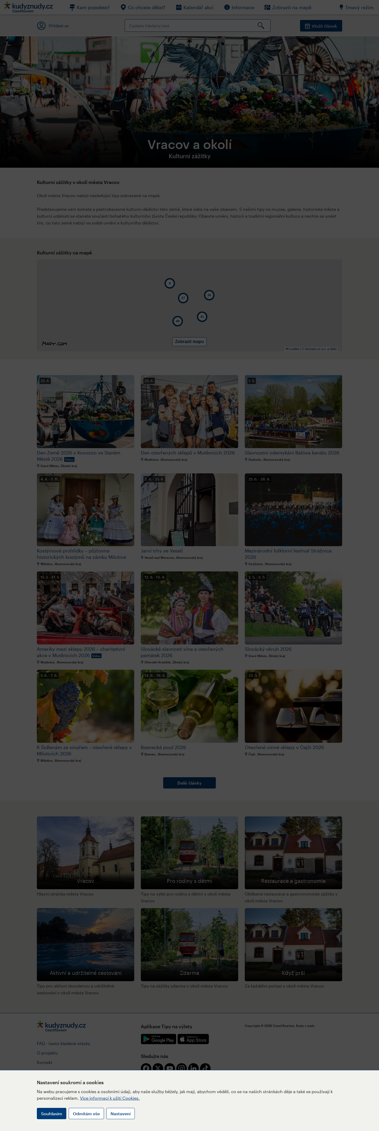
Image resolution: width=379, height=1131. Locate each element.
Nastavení (121, 1113)
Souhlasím (51, 1113)
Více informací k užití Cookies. (110, 1098)
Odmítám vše (86, 1113)
